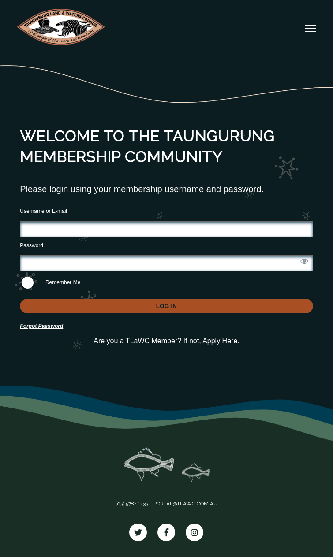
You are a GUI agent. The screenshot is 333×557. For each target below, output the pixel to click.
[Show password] (304, 261)
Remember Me (51, 283)
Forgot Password (41, 326)
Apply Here (219, 341)
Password (31, 245)
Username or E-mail (43, 211)
